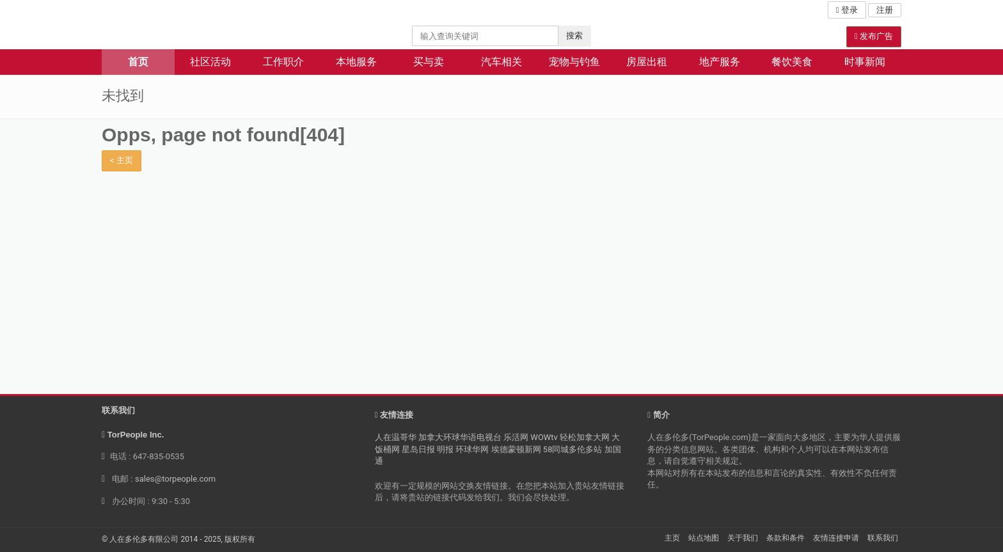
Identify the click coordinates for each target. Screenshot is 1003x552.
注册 (884, 10)
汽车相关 (501, 61)
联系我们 (882, 537)
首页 (138, 61)
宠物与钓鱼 (574, 61)
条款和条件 (785, 537)
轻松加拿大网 (585, 437)
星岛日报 (418, 449)
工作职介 (283, 61)
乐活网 (515, 437)
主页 (672, 537)
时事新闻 (864, 61)
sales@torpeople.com (175, 479)
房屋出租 (646, 61)
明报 (445, 449)
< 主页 (121, 160)
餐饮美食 (791, 61)
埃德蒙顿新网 (516, 449)
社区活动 (210, 61)
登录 (847, 10)
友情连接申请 (836, 537)
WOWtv (544, 437)
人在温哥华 (395, 437)
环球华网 (472, 449)
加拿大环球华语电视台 (460, 437)
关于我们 (742, 537)
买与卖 (428, 61)
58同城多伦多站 (573, 449)
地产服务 (719, 61)
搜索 (574, 35)
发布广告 (874, 36)
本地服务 (356, 61)
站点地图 (703, 537)
